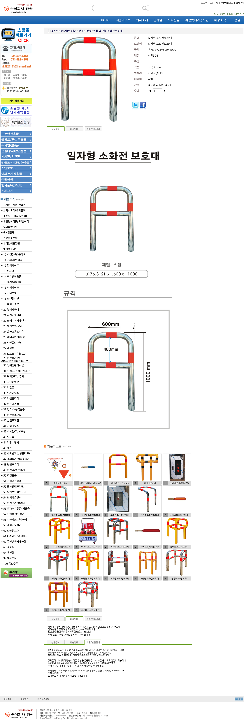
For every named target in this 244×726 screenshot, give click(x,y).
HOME (105, 20)
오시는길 (174, 20)
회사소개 (142, 20)
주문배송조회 (227, 2)
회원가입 (214, 2)
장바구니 (240, 2)
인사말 (157, 20)
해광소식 (220, 20)
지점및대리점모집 (197, 20)
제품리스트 (123, 20)
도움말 (235, 20)
